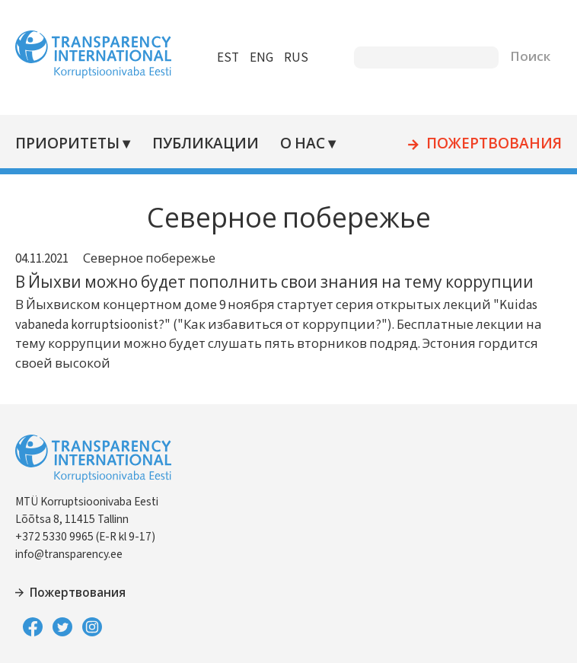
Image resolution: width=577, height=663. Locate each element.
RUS (296, 57)
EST (228, 57)
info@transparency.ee (69, 554)
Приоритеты (67, 144)
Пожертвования (494, 144)
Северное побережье (149, 258)
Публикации (205, 144)
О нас (302, 144)
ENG (261, 57)
